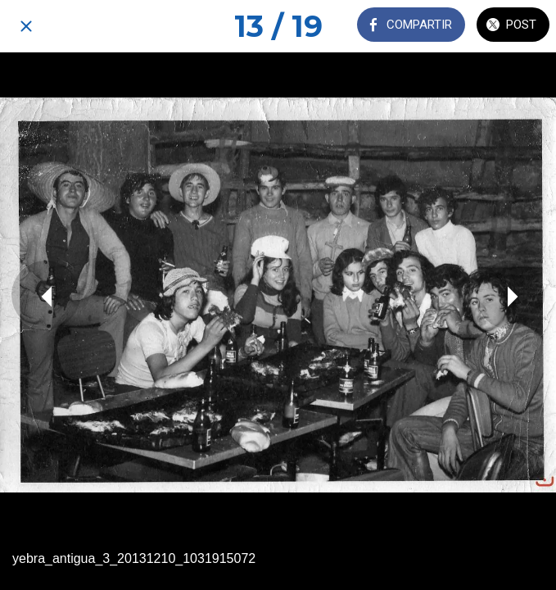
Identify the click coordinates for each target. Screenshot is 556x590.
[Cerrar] (26, 26)
